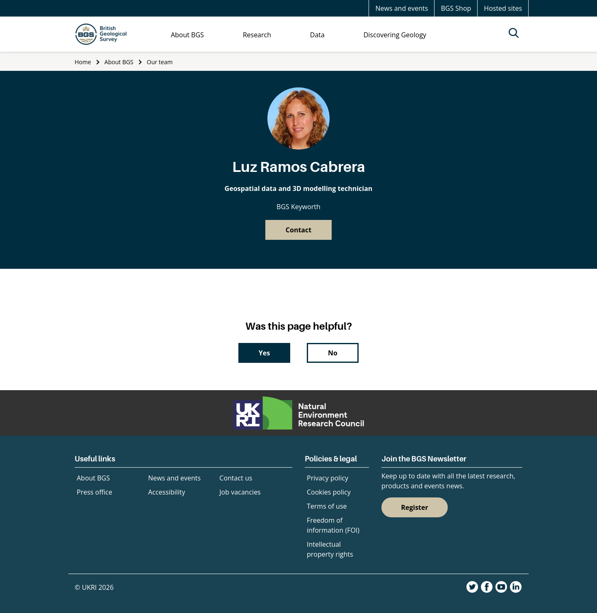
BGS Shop (456, 8)
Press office (94, 492)
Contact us (235, 478)
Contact (298, 229)
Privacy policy (327, 478)
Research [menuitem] (257, 34)
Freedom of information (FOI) (333, 525)
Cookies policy (329, 492)
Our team (159, 62)
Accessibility (166, 492)
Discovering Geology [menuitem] (395, 34)
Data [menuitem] (317, 34)
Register (414, 507)
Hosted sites (503, 8)
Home (83, 62)
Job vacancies (239, 492)
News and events (401, 8)
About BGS (118, 62)
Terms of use (327, 506)
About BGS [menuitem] (187, 34)
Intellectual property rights (330, 549)
